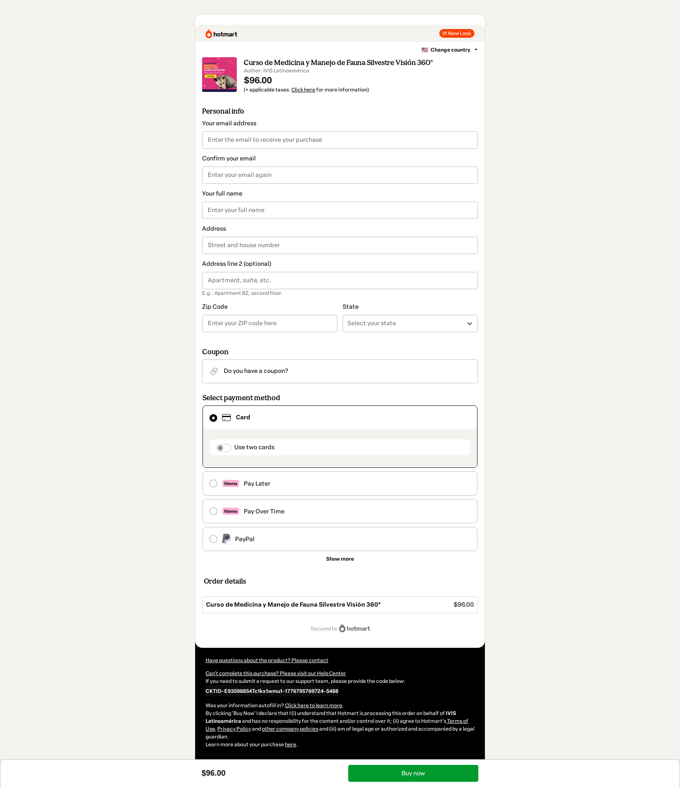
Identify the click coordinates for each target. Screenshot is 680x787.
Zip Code (215, 306)
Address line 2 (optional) (236, 264)
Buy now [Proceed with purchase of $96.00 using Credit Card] (413, 773)
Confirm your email (229, 158)
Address (214, 228)
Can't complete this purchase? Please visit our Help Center (276, 673)
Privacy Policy (234, 729)
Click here (303, 90)
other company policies (290, 729)
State (351, 306)
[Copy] (272, 690)
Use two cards (254, 447)
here (290, 744)
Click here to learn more (313, 705)
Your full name (222, 193)
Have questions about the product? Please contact (267, 660)
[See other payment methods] (340, 559)
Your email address (229, 123)
